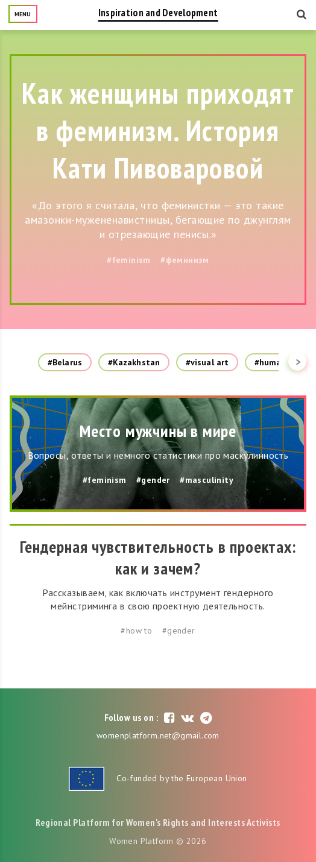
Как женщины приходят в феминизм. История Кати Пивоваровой (158, 130)
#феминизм (184, 259)
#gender (153, 479)
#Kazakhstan (134, 362)
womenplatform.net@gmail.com (158, 735)
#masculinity (206, 479)
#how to (136, 630)
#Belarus (65, 362)
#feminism (129, 259)
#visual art (207, 362)
